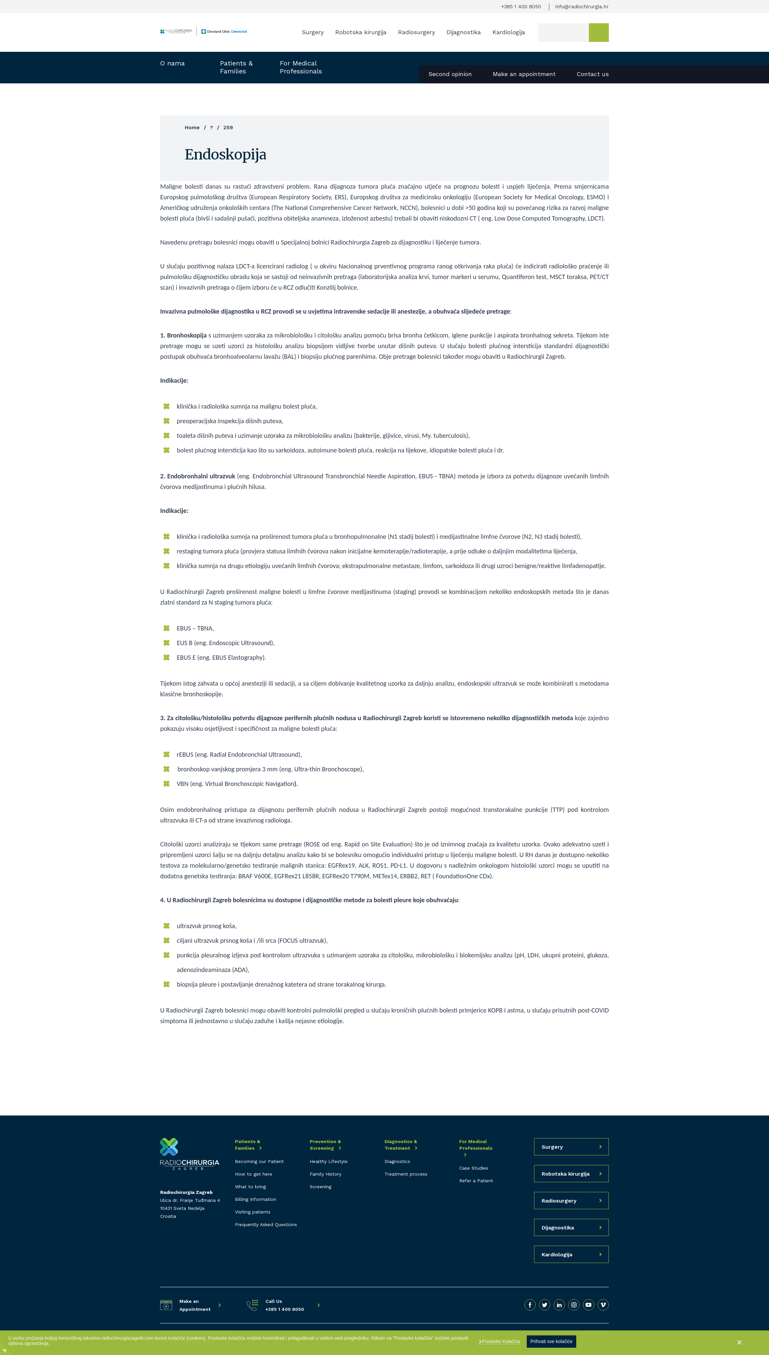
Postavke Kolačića (500, 1341)
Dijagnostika (464, 32)
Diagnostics (397, 1161)
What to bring (250, 1186)
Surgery (313, 32)
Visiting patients (253, 1211)
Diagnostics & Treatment (400, 1145)
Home (192, 127)
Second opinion (450, 73)
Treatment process (405, 1174)
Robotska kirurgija (360, 32)
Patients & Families (236, 67)
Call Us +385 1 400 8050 (285, 1305)
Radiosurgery (416, 32)
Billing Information (255, 1199)
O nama (172, 63)
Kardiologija (509, 32)
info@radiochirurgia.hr (582, 7)
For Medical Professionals (301, 67)
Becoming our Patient (259, 1161)
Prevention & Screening (325, 1145)
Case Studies (473, 1168)
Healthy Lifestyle (329, 1161)
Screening (320, 1186)
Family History (325, 1174)
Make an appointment (524, 73)
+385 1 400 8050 (521, 7)
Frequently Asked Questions (266, 1224)
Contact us (593, 73)
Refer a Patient (476, 1180)
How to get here (253, 1174)
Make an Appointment (194, 1305)
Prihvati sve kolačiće (551, 1341)
